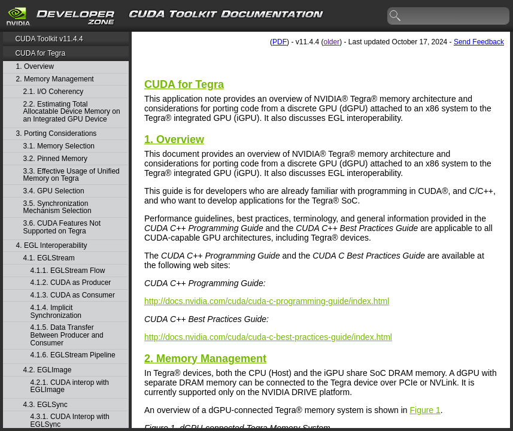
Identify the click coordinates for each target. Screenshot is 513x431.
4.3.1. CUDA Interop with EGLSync (70, 420)
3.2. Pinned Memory (55, 159)
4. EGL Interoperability (51, 246)
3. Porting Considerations (56, 134)
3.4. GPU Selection (53, 191)
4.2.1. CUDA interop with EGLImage (70, 386)
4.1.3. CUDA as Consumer (73, 295)
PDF (279, 42)
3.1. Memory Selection (59, 146)
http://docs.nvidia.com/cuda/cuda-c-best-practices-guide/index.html (268, 337)
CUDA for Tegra (40, 53)
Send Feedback (479, 42)
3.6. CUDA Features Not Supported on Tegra (62, 227)
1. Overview (35, 67)
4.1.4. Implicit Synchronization (56, 311)
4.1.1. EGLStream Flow (68, 271)
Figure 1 (424, 410)
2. (205, 359)
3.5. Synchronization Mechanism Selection (57, 207)
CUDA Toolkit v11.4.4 (49, 39)
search (396, 16)
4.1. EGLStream (49, 258)
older (331, 42)
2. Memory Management (55, 79)
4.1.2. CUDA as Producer (71, 283)
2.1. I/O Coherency (53, 92)
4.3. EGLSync (45, 405)
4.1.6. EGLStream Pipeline (73, 355)
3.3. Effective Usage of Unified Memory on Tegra (71, 175)
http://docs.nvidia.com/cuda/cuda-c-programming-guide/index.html (266, 301)
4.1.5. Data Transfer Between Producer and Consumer (67, 335)
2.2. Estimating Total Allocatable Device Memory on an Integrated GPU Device (71, 112)
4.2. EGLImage (47, 370)
